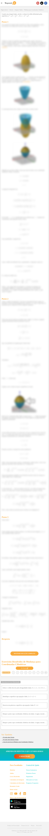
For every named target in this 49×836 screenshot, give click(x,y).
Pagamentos (29, 776)
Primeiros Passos (31, 773)
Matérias (12, 770)
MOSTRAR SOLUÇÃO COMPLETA (24, 653)
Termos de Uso (25, 825)
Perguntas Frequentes (32, 783)
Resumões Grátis (14, 786)
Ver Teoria (24, 668)
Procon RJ (39, 825)
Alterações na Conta (32, 779)
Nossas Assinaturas (31, 770)
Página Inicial (4, 10)
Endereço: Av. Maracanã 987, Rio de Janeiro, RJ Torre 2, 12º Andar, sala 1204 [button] (24, 831)
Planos (32, 825)
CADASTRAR (24, 756)
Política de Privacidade (13, 825)
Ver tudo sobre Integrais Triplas (10, 739)
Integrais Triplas (19, 10)
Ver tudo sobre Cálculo (8, 737)
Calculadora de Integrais (17, 779)
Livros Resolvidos (15, 776)
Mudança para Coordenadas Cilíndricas (34, 10)
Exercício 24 (6, 672)
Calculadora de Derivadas (17, 783)
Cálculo (11, 10)
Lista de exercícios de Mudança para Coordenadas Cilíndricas (18, 742)
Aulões (12, 773)
